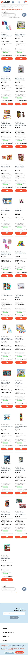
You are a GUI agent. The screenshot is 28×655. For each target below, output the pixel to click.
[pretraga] (19, 2)
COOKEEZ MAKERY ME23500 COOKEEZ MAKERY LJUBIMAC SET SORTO (7, 253)
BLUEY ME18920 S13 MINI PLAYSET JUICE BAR (20, 35)
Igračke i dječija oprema (14, 5)
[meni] (13, 2)
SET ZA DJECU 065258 (6, 295)
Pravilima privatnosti (14, 648)
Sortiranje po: (4, 12)
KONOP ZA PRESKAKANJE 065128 (6, 35)
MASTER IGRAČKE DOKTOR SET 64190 (6, 79)
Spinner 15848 (18, 210)
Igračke (22, 5)
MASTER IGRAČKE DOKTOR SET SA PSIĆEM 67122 (5, 383)
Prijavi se (14, 617)
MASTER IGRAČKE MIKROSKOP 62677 (6, 469)
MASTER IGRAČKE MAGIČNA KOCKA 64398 (5, 513)
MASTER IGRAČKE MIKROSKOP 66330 (20, 469)
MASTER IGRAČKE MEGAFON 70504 (5, 167)
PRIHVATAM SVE (19, 652)
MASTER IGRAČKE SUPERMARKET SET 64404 (20, 167)
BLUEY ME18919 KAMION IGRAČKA (19, 339)
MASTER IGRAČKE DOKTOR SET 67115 (20, 513)
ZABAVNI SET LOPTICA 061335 (21, 427)
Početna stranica (4, 5)
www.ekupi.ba (4, 645)
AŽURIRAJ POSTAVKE (9, 652)
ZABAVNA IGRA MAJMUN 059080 (5, 557)
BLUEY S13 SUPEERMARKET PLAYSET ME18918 (19, 383)
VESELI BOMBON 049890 (19, 296)
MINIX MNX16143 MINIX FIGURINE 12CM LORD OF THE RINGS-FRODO (20, 124)
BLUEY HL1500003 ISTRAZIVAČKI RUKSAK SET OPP (6, 339)
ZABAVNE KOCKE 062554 (5, 211)
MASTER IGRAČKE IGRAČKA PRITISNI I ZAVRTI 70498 (20, 79)
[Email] (14, 613)
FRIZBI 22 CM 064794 (20, 253)
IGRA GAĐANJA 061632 (6, 426)
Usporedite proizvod (6, 55)
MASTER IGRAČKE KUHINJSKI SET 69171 (6, 124)
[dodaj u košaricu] (7, 58)
